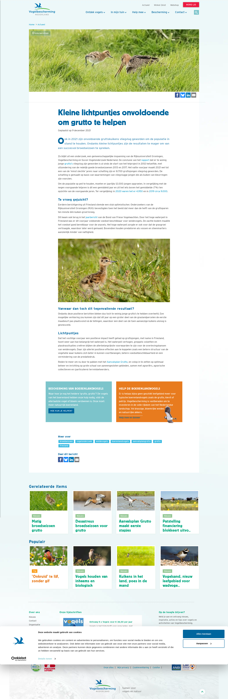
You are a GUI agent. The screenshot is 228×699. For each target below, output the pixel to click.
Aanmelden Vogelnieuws (174, 629)
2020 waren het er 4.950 (129, 191)
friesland (64, 445)
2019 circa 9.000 (158, 191)
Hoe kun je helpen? (61, 411)
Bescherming (159, 12)
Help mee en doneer (129, 417)
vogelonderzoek (84, 441)
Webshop (174, 5)
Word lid (96, 638)
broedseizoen (66, 441)
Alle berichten (40, 33)
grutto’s (68, 163)
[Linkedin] (179, 642)
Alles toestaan (203, 668)
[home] (42, 9)
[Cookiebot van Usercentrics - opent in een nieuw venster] (19, 693)
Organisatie (34, 624)
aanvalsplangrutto (141, 441)
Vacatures (34, 628)
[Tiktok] (191, 642)
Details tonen (45, 693)
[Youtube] (167, 642)
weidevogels (102, 441)
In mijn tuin (117, 12)
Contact (180, 12)
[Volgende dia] (142, 641)
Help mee (138, 12)
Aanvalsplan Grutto (117, 362)
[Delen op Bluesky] (182, 95)
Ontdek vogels (94, 12)
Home (31, 24)
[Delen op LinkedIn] (188, 95)
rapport (145, 160)
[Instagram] (173, 642)
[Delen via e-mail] (193, 95)
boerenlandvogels (120, 441)
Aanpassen (203, 678)
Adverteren (34, 640)
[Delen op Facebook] (177, 95)
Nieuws (32, 617)
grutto (157, 441)
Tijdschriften (35, 636)
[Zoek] (196, 12)
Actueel (41, 24)
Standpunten (35, 644)
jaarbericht (91, 217)
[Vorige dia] (59, 641)
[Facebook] (161, 642)
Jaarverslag (34, 632)
